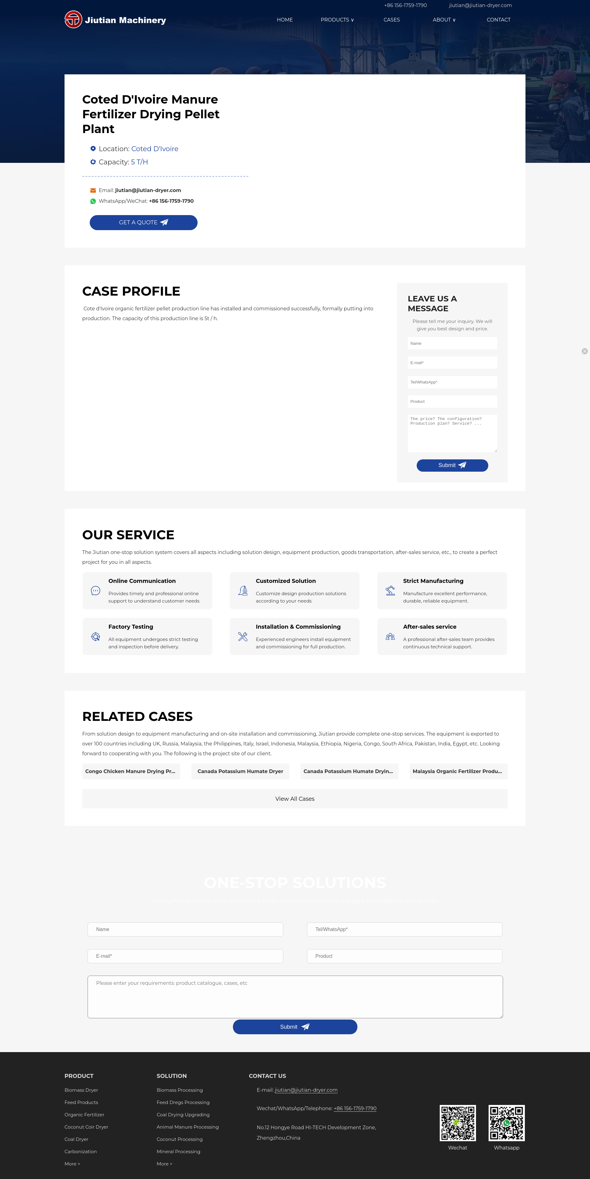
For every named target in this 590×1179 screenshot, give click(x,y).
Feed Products (81, 1102)
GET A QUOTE (138, 222)
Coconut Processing (180, 1139)
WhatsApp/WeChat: (146, 201)
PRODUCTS (338, 20)
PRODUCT (79, 1076)
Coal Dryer (76, 1139)
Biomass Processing (180, 1090)
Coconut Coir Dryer (86, 1127)
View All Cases (294, 799)
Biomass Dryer (81, 1090)
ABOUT (445, 20)
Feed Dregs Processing (183, 1102)
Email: (140, 190)
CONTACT (498, 20)
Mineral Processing (178, 1151)
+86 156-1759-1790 (405, 5)
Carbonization (81, 1151)
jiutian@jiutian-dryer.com (480, 5)
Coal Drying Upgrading (183, 1115)
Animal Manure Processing (188, 1127)
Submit (447, 465)
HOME (285, 20)
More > (72, 1164)
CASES (392, 20)
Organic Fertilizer (84, 1115)
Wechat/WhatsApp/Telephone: (317, 1109)
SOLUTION (172, 1076)
